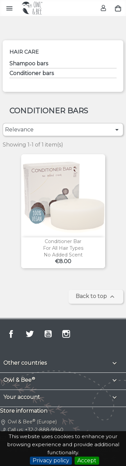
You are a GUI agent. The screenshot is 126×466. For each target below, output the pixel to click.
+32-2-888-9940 (44, 430)
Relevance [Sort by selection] (63, 130)
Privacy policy (51, 460)
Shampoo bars (28, 63)
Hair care (24, 52)
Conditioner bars (31, 73)
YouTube (48, 334)
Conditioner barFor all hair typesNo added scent (63, 248)
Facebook (11, 334)
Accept (86, 460)
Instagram (66, 334)
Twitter (29, 334)
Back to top (96, 297)
